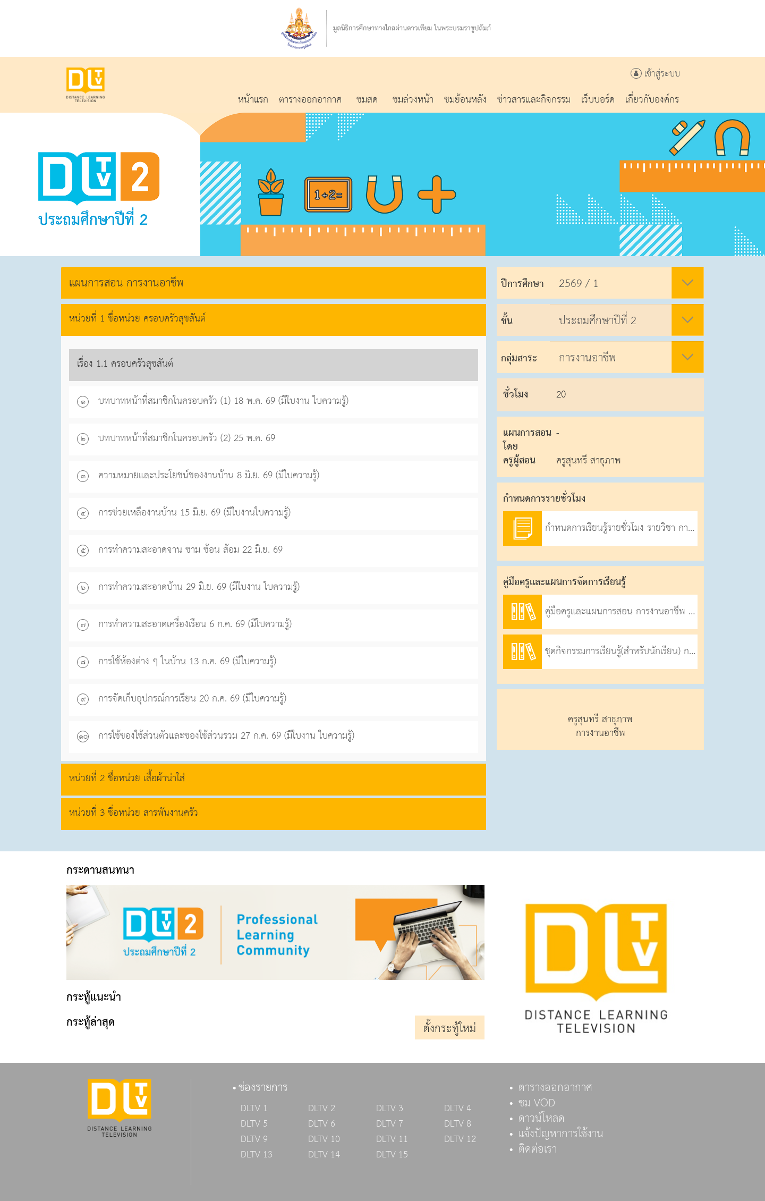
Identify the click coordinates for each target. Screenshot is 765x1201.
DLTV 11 (392, 1139)
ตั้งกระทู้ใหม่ (449, 1028)
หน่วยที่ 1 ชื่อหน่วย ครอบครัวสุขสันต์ (137, 318)
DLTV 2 (321, 1108)
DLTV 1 (254, 1108)
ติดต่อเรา (537, 1149)
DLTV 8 (457, 1124)
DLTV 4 (457, 1108)
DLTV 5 (254, 1124)
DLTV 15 (392, 1155)
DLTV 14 (324, 1155)
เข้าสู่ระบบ (655, 74)
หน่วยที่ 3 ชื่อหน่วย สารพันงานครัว (133, 813)
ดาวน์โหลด (541, 1118)
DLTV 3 (389, 1108)
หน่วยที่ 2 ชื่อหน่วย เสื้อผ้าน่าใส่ (127, 778)
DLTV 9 (254, 1139)
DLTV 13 (257, 1155)
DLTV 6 (321, 1124)
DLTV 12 (460, 1139)
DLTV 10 (324, 1139)
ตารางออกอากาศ (555, 1087)
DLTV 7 (389, 1124)
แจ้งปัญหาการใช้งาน (561, 1134)
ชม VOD (536, 1103)
